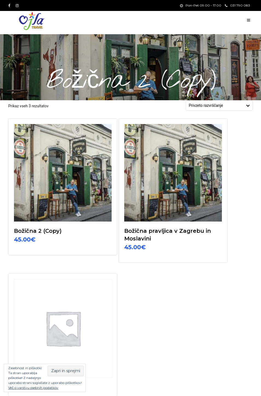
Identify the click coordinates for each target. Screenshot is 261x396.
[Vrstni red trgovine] (217, 105)
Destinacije (234, 386)
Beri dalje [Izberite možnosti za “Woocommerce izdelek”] (203, 212)
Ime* (180, 295)
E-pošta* (184, 273)
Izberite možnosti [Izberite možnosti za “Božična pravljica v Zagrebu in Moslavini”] (128, 221)
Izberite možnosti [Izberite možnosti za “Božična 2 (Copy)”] (47, 213)
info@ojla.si (102, 291)
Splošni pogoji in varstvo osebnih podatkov (101, 387)
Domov (201, 386)
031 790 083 (237, 5)
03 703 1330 (103, 281)
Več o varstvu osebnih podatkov (33, 388)
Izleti (216, 386)
